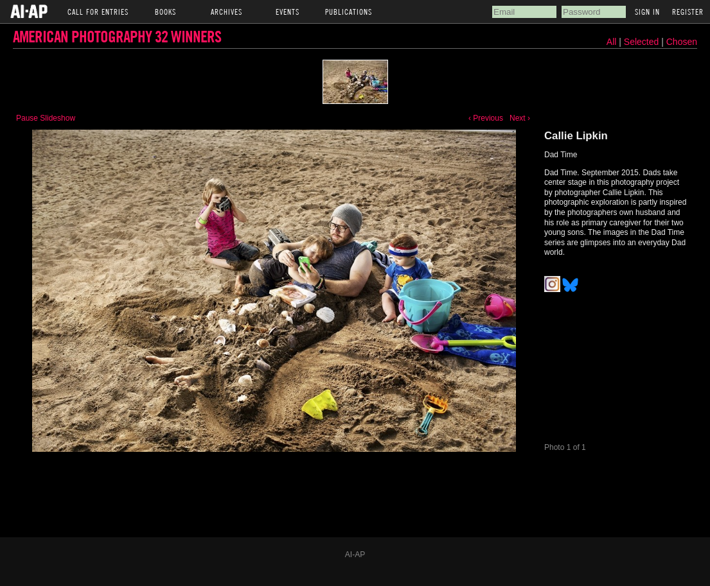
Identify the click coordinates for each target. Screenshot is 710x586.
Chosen (681, 42)
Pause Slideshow (45, 118)
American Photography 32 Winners (117, 36)
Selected (642, 42)
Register (688, 11)
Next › (520, 118)
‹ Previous (485, 118)
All (612, 42)
